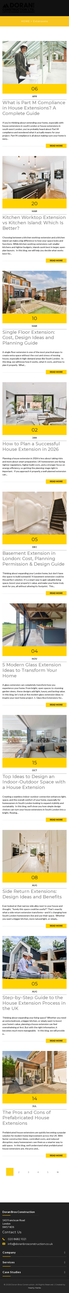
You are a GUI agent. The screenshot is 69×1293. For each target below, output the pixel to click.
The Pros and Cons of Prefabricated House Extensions (26, 1118)
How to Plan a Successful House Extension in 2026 (31, 446)
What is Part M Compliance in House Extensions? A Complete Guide (33, 108)
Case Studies (35, 1273)
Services (35, 1263)
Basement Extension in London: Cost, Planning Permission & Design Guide (33, 558)
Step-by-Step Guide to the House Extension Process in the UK (34, 1003)
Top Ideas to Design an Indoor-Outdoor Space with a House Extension (33, 782)
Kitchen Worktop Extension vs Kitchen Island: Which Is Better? (34, 223)
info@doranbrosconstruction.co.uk (30, 1244)
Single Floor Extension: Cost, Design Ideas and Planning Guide (28, 337)
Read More (56, 146)
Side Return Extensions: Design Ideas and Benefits (32, 894)
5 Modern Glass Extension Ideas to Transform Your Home (31, 670)
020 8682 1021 (17, 1239)
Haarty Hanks (34, 1288)
